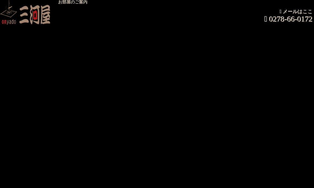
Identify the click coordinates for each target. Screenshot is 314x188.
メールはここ (298, 11)
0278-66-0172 (291, 19)
